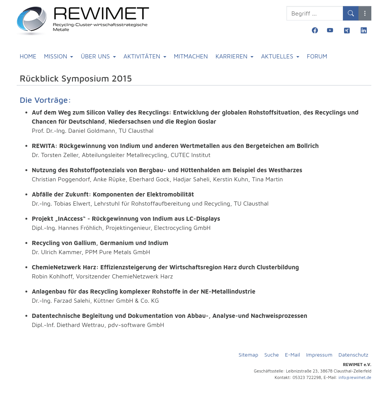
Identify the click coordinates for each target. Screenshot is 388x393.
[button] (364, 13)
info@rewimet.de (355, 377)
